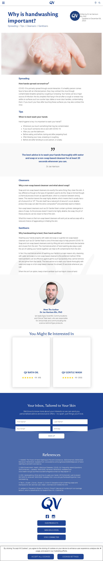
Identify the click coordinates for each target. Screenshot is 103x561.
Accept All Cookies (40, 557)
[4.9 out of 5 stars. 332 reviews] (72, 378)
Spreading (13, 26)
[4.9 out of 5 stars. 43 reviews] (31, 378)
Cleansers (31, 26)
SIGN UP (51, 436)
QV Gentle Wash (52, 208)
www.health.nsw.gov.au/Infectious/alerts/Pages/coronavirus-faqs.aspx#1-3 (45, 471)
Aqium (63, 271)
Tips (22, 26)
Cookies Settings (70, 557)
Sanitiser (42, 26)
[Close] (100, 548)
